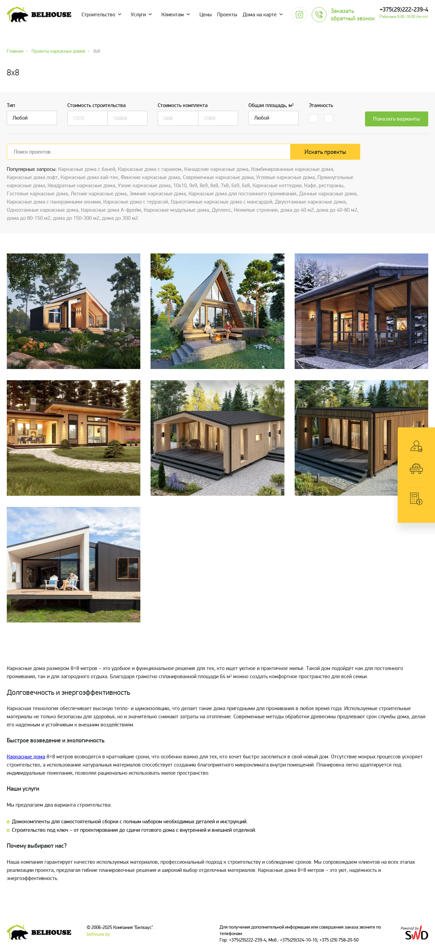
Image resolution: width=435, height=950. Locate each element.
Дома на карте (260, 14)
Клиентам (172, 14)
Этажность (321, 105)
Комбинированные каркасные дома (292, 169)
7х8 (225, 185)
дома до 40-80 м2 (336, 210)
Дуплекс (221, 210)
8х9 (204, 185)
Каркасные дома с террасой (135, 201)
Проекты (227, 14)
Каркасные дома (26, 756)
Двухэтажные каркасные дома (310, 201)
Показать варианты (396, 119)
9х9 (193, 185)
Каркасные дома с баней (86, 169)
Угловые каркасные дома (285, 177)
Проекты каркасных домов (58, 51)
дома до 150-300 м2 (76, 218)
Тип (11, 105)
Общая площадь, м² (271, 105)
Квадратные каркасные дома (81, 185)
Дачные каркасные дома (327, 193)
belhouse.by (98, 934)
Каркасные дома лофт (32, 177)
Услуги (138, 14)
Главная (15, 51)
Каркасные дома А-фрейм (111, 210)
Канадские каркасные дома (216, 169)
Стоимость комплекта (183, 105)
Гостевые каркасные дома (37, 193)
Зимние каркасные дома (157, 193)
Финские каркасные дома (150, 177)
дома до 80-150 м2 (28, 218)
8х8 (214, 185)
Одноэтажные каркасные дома (42, 210)
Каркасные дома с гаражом (149, 169)
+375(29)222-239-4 (404, 10)
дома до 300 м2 (120, 218)
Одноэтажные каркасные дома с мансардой (221, 201)
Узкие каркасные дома (144, 185)
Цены (205, 14)
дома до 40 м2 (297, 210)
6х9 (235, 185)
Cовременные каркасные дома (218, 177)
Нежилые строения (256, 210)
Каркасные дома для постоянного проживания (242, 193)
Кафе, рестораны (323, 185)
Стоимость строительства (96, 105)
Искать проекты (325, 152)
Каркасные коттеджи (277, 185)
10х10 (180, 185)
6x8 (246, 185)
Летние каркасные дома (99, 193)
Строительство (98, 14)
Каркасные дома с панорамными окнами (54, 201)
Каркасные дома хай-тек (89, 177)
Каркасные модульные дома (176, 210)
